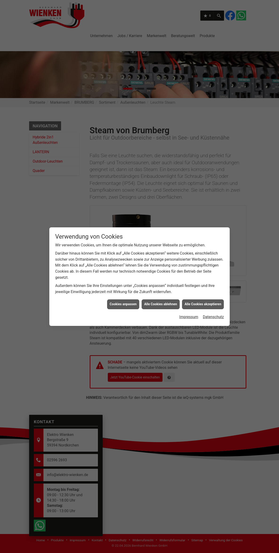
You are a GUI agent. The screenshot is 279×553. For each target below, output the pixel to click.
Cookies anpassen (123, 236)
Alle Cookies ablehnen (160, 236)
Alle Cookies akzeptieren (203, 236)
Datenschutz (213, 249)
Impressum (188, 249)
